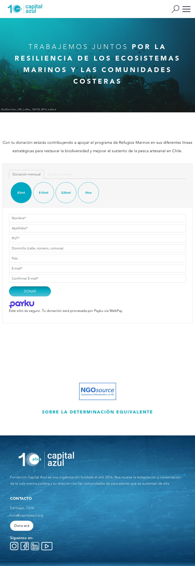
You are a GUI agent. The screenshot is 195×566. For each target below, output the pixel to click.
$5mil (21, 193)
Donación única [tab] (59, 174)
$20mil (66, 193)
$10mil (43, 193)
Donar (30, 291)
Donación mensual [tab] (27, 174)
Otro (88, 193)
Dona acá (21, 525)
